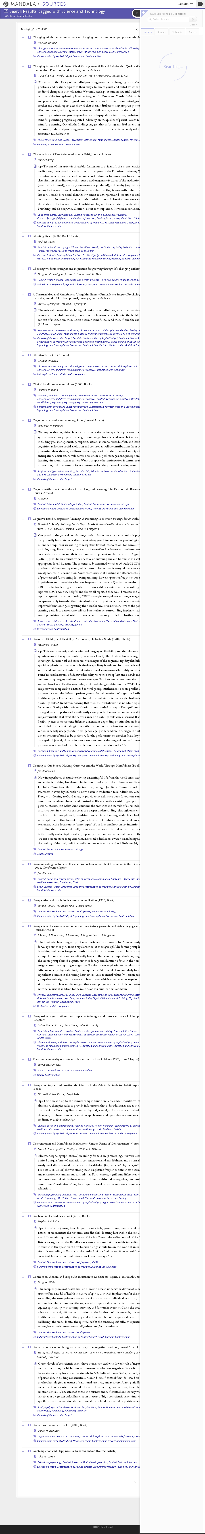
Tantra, (41, 250)
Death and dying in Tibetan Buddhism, (71, 247)
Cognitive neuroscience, (50, 1436)
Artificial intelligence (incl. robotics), (56, 471)
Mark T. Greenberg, (100, 75)
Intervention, (90, 139)
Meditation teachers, (48, 882)
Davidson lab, (78, 1407)
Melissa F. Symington (74, 303)
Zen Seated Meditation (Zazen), (119, 222)
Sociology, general (73, 624)
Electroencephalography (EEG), (129, 1194)
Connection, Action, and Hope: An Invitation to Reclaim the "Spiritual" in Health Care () (97, 1277)
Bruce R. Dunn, (46, 1149)
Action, (41, 1070)
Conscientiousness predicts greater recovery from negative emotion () (85, 1347)
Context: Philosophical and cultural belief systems (64, 1332)
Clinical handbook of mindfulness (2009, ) (62, 384)
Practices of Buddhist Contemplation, (56, 258)
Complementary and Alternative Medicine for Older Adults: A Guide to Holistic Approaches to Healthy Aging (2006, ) (106, 1087)
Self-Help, (42, 284)
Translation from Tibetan (81, 250)
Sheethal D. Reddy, (49, 524)
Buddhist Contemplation (49, 226)
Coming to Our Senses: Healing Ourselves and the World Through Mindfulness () (86, 765)
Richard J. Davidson (48, 1357)
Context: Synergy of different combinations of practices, (66, 218)
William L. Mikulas (90, 1149)
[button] (200, 4)
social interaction (82, 474)
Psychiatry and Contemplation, (99, 284)
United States (44, 1037)
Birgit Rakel (73, 1094)
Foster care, (126, 621)
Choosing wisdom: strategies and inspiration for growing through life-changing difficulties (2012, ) (97, 269)
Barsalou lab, (83, 471)
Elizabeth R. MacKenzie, (52, 1094)
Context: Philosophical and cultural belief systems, (119, 48)
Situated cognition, (47, 474)
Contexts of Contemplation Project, (54, 338)
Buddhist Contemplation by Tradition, (92, 886)
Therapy (98, 402)
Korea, (117, 218)
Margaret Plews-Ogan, (51, 274)
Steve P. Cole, (45, 529)
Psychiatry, (57, 402)
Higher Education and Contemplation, (56, 1045)
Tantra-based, (53, 250)
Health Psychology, (47, 1198)
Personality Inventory (75, 1410)
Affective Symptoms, (48, 994)
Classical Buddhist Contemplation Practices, (59, 255)
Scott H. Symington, (49, 303)
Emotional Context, (46, 508)
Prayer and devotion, (73, 1070)
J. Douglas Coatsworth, (51, 75)
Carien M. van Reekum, (75, 1352)
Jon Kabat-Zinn (46, 771)
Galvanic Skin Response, (50, 998)
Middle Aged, (44, 1410)
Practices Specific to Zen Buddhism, (55, 222)
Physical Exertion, (138, 998)
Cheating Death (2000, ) (56, 236)
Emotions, (91, 1407)
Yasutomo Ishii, (66, 905)
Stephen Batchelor (48, 1221)
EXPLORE (186, 4)
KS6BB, (113, 51)
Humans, (80, 998)
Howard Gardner (47, 42)
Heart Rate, (69, 998)
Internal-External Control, (130, 1407)
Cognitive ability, (58, 751)
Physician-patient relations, (115, 279)
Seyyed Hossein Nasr (50, 1064)
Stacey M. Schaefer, (49, 1352)
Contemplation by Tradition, (88, 222)
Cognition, (43, 751)
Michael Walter (47, 241)
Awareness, (54, 395)
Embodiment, (136, 471)
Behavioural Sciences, (102, 471)
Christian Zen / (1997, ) (51, 355)
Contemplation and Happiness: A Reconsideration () (74, 1451)
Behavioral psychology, (50, 1462)
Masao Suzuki (84, 905)
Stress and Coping (116, 1198)
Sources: (10, 16)
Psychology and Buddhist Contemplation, (87, 341)
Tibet (75, 882)
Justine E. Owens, (75, 274)
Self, (128, 333)
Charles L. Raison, (64, 529)
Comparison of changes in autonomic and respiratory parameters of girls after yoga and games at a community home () (104, 928)
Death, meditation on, (103, 247)
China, (53, 214)
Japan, (109, 218)
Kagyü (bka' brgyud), (135, 879)
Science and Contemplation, (84, 345)
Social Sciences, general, (125, 139)
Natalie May (93, 274)
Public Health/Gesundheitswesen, (88, 1198)
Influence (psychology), (96, 51)
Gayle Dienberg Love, (129, 1352)
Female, (102, 1407)
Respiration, (67, 1001)
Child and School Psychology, (67, 139)
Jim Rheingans (46, 873)
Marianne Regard (48, 644)
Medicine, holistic (112, 1129)
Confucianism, (65, 214)
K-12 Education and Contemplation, (94, 1045)
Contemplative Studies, (126, 1031)
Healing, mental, (55, 279)
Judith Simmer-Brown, (51, 1025)
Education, (89, 1034)
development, (65, 474)
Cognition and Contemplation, (117, 1202)
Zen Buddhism (117, 369)
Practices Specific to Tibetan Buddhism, (103, 255)
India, (119, 247)
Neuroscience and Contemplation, (90, 1441)
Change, (42, 48)
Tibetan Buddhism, (62, 886)
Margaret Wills (46, 1282)
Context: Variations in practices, (113, 399)
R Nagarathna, (90, 935)
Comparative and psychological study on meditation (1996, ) (73, 900)
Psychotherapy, (85, 402)
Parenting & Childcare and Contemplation (58, 144)
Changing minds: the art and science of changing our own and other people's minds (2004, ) (93, 37)
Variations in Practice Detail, (51, 1202)
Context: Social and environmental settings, (60, 51)
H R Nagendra (107, 935)
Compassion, (67, 1031)
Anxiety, (70, 621)
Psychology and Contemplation (53, 629)
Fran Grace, (72, 1025)
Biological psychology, (49, 1194)
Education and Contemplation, (129, 1045)
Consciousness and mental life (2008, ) (60, 1425)
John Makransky (89, 1025)
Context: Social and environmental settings (106, 504)
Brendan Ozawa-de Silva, (131, 524)
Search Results (24, 16)
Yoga (77, 1001)
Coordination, (121, 471)
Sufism (89, 1070)
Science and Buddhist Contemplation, (128, 341)
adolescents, (58, 621)
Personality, (58, 1410)
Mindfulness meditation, (50, 333)
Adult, (41, 1407)
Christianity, (86, 330)
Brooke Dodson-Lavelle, (101, 524)
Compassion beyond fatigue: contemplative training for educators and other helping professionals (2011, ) (101, 1018)
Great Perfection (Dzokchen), (131, 1034)
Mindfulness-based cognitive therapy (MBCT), (88, 333)
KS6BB (95, 1262)
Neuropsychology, (123, 751)
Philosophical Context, (48, 374)
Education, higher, (106, 1034)
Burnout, (55, 1031)
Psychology (139, 751)
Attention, (43, 395)
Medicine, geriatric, (92, 1129)
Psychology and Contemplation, (53, 345)
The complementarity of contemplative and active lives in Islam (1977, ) (86, 1059)
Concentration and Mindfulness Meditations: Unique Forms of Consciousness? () (92, 1143)
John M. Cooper (47, 1456)
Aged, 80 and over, (61, 1407)
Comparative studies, (96, 366)
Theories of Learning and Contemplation (113, 508)
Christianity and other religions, (68, 366)
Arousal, (63, 994)
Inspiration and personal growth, (82, 279)
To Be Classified (45, 853)
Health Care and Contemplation (131, 284)
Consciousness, (70, 1194)
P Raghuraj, (73, 935)
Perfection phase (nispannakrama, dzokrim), (98, 258)
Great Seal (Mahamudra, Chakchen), (103, 879)
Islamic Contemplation (48, 1075)
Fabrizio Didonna (48, 389)
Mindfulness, (105, 139)
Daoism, (101, 218)
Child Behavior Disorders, (89, 994)
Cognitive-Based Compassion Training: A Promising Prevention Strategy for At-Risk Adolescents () (104, 519)
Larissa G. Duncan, (77, 75)
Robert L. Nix (120, 75)
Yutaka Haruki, (47, 905)
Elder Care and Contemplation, (88, 1133)
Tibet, (64, 250)
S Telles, (43, 935)
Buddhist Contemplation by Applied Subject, (95, 338)
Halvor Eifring (46, 160)
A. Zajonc (43, 498)
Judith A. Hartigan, (67, 1149)
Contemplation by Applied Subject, (54, 56)
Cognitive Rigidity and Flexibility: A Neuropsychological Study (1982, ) (81, 639)
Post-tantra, (66, 882)
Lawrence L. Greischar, (103, 1352)
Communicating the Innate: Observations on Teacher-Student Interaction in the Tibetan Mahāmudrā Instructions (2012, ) (103, 866)
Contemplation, (69, 395)
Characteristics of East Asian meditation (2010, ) (72, 154)
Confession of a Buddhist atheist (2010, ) (61, 1216)
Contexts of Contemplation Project (54, 479)
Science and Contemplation (87, 56)
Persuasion (123, 51)
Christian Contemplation (72, 374)
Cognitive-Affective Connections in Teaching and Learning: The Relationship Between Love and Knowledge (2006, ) (105, 491)
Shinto (136, 218)
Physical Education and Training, (110, 998)
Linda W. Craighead (87, 529)
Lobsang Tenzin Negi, (74, 524)
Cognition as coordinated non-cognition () (68, 420)
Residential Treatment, (49, 1001)
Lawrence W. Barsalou (51, 425)
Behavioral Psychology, (104, 1466)
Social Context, (44, 886)
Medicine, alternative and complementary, (59, 1129)
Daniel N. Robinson (49, 1430)
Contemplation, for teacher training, (94, 1031)
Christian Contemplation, (112, 345)
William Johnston (48, 360)
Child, (72, 994)
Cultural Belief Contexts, (49, 1266)
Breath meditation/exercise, (52, 330)
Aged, (47, 1407)
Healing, (42, 279)
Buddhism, (43, 214)
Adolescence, (44, 139)
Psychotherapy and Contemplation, (123, 406)
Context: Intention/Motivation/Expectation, (70, 48)
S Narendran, (57, 935)
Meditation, (127, 218)
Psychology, (136, 279)
